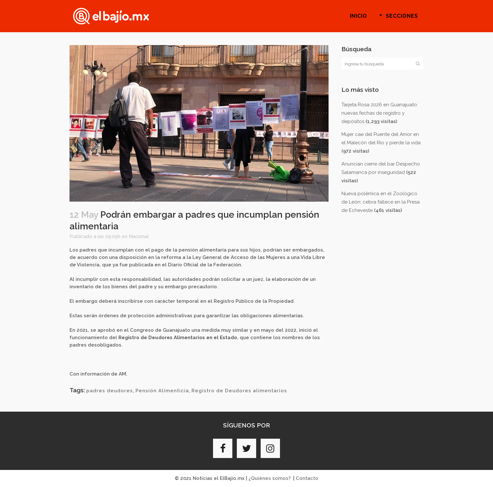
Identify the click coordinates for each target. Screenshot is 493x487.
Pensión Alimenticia (162, 391)
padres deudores (109, 391)
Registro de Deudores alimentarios (239, 391)
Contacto (307, 478)
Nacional (139, 236)
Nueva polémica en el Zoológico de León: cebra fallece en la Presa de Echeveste (380, 202)
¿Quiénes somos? (269, 478)
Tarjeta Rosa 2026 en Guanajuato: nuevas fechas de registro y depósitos (379, 113)
